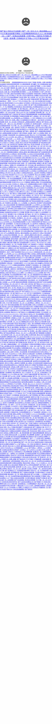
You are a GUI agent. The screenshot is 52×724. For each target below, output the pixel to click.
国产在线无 (7, 297)
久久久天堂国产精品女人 (37, 367)
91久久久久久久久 (35, 337)
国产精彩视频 (39, 418)
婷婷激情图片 (22, 399)
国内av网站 (24, 335)
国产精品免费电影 (9, 333)
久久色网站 (40, 133)
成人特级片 (17, 173)
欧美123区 (31, 159)
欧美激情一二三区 (25, 92)
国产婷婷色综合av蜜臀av (25, 248)
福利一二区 (14, 404)
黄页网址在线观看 (33, 197)
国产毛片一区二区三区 (38, 410)
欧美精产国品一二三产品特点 (12, 393)
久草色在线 (25, 457)
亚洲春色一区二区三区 (24, 218)
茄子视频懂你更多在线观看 (8, 229)
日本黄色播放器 (30, 478)
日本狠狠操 (15, 395)
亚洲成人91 (3, 248)
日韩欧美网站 (32, 163)
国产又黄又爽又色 (16, 186)
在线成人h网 (25, 431)
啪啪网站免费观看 (13, 190)
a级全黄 (23, 468)
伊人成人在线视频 (29, 112)
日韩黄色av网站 (46, 93)
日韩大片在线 (18, 276)
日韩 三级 (24, 284)
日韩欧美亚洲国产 (17, 427)
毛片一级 (43, 195)
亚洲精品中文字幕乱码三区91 (40, 318)
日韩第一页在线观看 (20, 352)
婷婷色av (17, 233)
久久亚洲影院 (22, 434)
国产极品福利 (44, 99)
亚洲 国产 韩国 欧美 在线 (11, 129)
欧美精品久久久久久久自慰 (21, 210)
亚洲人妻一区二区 (24, 389)
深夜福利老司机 (43, 327)
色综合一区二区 (21, 333)
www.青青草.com (37, 205)
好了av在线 (14, 280)
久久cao (5, 487)
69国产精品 (7, 141)
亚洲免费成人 (44, 372)
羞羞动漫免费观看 (21, 282)
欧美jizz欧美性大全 (20, 421)
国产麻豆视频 (22, 159)
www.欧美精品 (4, 150)
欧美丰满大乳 (37, 235)
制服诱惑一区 (43, 487)
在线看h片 (34, 340)
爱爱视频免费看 (33, 385)
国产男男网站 (33, 395)
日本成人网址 (22, 97)
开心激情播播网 (14, 237)
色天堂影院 (38, 159)
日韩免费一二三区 (40, 257)
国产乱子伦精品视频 (37, 389)
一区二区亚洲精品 (23, 344)
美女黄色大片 (45, 380)
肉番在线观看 (33, 374)
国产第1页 (8, 327)
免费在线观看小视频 (35, 316)
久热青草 (18, 195)
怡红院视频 (12, 201)
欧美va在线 (45, 450)
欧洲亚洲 (23, 327)
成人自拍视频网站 (32, 327)
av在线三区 (35, 218)
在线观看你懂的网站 (23, 470)
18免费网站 (8, 372)
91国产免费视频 (44, 206)
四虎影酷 (33, 216)
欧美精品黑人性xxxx (17, 286)
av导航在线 (32, 246)
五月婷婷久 (27, 103)
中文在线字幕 (35, 308)
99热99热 (14, 483)
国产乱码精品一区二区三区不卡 (10, 284)
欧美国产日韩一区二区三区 (12, 335)
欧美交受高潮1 (11, 485)
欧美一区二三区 (34, 348)
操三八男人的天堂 (20, 188)
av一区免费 (43, 299)
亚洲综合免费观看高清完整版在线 (36, 180)
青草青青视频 (6, 408)
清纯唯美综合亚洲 (10, 212)
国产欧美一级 (44, 465)
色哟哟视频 (25, 348)
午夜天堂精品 (22, 133)
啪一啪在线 (17, 288)
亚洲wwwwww (15, 357)
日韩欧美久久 (31, 208)
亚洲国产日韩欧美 (41, 478)
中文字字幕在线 (11, 329)
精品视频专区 (17, 372)
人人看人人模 (38, 359)
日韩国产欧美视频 (37, 365)
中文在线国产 (15, 438)
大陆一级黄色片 (16, 127)
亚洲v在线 (39, 148)
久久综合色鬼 (6, 235)
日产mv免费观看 (8, 233)
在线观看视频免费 (33, 399)
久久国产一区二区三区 (10, 308)
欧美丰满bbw (45, 352)
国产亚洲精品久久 (10, 470)
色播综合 (38, 122)
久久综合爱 (7, 401)
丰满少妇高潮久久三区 (24, 227)
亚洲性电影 (32, 335)
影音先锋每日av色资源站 (23, 402)
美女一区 (11, 231)
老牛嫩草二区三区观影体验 (39, 84)
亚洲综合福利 (37, 124)
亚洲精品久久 (38, 186)
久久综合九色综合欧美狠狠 (35, 154)
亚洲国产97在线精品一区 (33, 265)
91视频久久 (14, 318)
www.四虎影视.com (17, 118)
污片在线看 (44, 312)
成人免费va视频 (11, 459)
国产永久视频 (35, 474)
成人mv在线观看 (27, 288)
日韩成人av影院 (14, 142)
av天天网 (25, 271)
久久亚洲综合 (34, 223)
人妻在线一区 (18, 231)
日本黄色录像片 (40, 472)
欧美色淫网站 (22, 154)
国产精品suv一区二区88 (25, 444)
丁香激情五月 (6, 289)
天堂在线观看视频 (45, 182)
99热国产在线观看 (24, 397)
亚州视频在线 (15, 472)
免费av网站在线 (25, 474)
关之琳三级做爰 (5, 127)
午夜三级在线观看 (12, 146)
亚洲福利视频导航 (44, 340)
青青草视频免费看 (23, 201)
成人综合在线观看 (9, 205)
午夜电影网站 (25, 380)
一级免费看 (10, 255)
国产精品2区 (24, 108)
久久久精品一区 (43, 157)
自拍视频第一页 (11, 223)
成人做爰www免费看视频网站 (28, 90)
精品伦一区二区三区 (14, 468)
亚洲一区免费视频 (45, 156)
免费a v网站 (15, 120)
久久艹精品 (10, 478)
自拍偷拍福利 (19, 410)
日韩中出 (11, 451)
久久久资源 (40, 269)
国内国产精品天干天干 (20, 440)
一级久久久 (10, 124)
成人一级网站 (10, 453)
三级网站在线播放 (26, 376)
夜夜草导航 (3, 288)
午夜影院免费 (35, 222)
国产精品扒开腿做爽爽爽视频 (27, 114)
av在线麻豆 (46, 235)
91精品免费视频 (16, 206)
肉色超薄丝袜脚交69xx (10, 365)
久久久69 (44, 199)
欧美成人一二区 (33, 370)
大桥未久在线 (32, 88)
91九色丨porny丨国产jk (29, 467)
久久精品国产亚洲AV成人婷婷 (15, 419)
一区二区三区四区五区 (30, 276)
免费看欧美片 (46, 286)
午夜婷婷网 (11, 135)
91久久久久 (27, 369)
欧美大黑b (41, 370)
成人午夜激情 (9, 199)
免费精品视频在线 (8, 188)
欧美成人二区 (7, 350)
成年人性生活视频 (20, 199)
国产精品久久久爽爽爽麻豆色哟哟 (29, 312)
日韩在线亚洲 (12, 163)
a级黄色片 (26, 216)
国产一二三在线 (35, 438)
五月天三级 (5, 144)
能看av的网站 (17, 414)
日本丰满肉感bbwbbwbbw (29, 157)
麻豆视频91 (15, 327)
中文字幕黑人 (12, 218)
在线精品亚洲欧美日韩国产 (10, 450)
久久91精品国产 (45, 416)
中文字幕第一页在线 (20, 384)
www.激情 (11, 320)
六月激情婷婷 (46, 293)
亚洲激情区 (33, 210)
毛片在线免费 (4, 157)
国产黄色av (13, 193)
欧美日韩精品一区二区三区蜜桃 (12, 244)
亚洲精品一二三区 (29, 118)
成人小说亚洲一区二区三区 (31, 372)
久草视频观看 (18, 448)
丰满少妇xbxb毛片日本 (38, 103)
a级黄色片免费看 (19, 363)
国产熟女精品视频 (9, 467)
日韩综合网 (47, 442)
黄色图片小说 (12, 214)
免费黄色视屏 (38, 306)
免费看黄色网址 (11, 337)
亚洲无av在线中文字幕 (28, 278)
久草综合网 (47, 359)
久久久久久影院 (5, 206)
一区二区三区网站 (40, 176)
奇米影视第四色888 (34, 352)
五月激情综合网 (23, 171)
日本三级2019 (24, 314)
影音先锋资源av (28, 107)
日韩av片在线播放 (37, 304)
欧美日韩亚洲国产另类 (7, 410)
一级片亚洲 (40, 120)
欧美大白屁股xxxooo (9, 267)
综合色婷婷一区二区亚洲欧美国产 (38, 280)
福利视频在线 (21, 269)
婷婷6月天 (8, 120)
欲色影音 (15, 133)
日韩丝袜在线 (27, 427)
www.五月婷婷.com (6, 222)
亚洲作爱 (18, 467)
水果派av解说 (22, 152)
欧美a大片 (32, 314)
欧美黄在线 (7, 357)
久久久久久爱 (28, 485)
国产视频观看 (40, 333)
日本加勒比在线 (31, 190)
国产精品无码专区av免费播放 (12, 131)
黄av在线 (27, 99)
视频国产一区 (15, 401)
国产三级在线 (13, 114)
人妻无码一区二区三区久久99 (38, 108)
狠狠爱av (39, 286)
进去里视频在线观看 (19, 222)
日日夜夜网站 (34, 156)
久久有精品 (32, 171)
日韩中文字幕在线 (12, 110)
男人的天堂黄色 (39, 188)
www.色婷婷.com (8, 254)
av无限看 (3, 459)
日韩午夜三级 (24, 367)
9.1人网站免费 (30, 333)
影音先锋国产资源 (35, 429)
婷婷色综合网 (12, 434)
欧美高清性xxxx (41, 446)
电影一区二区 (15, 141)
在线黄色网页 (18, 263)
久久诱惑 (17, 446)
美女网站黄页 (43, 240)
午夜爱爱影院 (36, 293)
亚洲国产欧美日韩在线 (43, 338)
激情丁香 (27, 105)
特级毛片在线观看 (27, 93)
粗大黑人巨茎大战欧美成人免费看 (28, 95)
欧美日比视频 (4, 444)
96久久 (4, 425)
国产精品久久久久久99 (19, 295)
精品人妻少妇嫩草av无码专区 (40, 263)
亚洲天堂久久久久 (18, 182)
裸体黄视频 (25, 433)
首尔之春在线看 (13, 465)
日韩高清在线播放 (35, 344)
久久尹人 (5, 191)
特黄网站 (43, 173)
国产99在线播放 (19, 480)
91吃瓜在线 (20, 455)
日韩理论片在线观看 (16, 369)
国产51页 (27, 340)
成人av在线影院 (29, 174)
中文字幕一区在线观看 (43, 278)
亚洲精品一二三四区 (17, 99)
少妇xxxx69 (19, 112)
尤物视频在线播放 (12, 152)
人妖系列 (36, 173)
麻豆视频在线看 (33, 152)
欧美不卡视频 (42, 184)
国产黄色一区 (20, 180)
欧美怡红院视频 (30, 480)
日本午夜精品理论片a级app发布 (15, 301)
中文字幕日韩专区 (25, 310)
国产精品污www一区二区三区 (22, 293)
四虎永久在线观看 (21, 299)
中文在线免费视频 (12, 97)
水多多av (5, 167)
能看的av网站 (35, 182)
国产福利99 (28, 489)
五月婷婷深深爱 (38, 363)
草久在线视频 (24, 246)
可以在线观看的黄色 (16, 274)
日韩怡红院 (20, 122)
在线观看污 (7, 412)
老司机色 (43, 342)
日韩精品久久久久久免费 (43, 118)
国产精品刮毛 (21, 459)
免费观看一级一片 (5, 295)
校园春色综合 (21, 208)
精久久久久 (5, 193)
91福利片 (8, 359)
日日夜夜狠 (5, 274)
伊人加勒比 (37, 382)
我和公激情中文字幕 (27, 357)
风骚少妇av (27, 144)
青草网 (27, 212)
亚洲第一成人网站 (35, 331)
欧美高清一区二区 (18, 303)
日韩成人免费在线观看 (38, 254)
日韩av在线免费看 (7, 421)
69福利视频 (45, 459)
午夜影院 (47, 220)
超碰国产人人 (13, 444)
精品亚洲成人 (22, 323)
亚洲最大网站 (21, 329)
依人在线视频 (9, 480)
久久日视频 (20, 212)
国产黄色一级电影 (28, 131)
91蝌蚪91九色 (12, 248)
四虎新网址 (30, 188)
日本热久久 (15, 184)
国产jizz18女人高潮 (14, 376)
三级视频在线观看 (39, 485)
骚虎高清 (46, 467)
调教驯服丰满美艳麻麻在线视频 (10, 391)
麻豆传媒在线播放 (35, 255)
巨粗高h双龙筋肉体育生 (9, 482)
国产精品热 (40, 401)
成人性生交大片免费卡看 (43, 329)
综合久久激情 (34, 212)
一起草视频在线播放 (9, 148)
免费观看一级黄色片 (9, 269)
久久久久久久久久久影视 (26, 86)
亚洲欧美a (36, 451)
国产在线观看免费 (44, 152)
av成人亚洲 (9, 352)
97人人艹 (16, 101)
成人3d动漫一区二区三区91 (36, 97)
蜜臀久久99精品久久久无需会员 (28, 487)
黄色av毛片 (47, 440)
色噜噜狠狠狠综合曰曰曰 (20, 82)
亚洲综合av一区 (44, 90)
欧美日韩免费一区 (37, 144)
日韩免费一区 (7, 90)
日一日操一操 (31, 346)
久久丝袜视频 (43, 212)
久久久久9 (34, 414)
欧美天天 (24, 127)
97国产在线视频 (16, 252)
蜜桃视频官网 (29, 455)
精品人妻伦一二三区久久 (16, 105)
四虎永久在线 (45, 344)
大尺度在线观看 (33, 141)
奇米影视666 (18, 107)
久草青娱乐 (10, 384)
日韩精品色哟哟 (24, 116)
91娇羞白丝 (24, 141)
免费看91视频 (30, 338)
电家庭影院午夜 (38, 274)
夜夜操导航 (17, 442)
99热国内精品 (6, 385)
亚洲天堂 (13, 455)
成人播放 (6, 369)
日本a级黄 (6, 286)
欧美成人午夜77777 (29, 289)
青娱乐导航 (26, 463)
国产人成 (27, 410)
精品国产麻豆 (33, 129)
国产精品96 (25, 255)
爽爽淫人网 (40, 163)
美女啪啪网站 (40, 314)
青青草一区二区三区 (6, 442)
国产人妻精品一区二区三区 (38, 116)
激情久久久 (20, 387)
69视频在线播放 (33, 184)
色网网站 (43, 348)
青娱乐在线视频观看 (38, 393)
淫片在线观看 (39, 419)
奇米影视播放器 (39, 139)
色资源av (35, 378)
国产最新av (17, 255)
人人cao (25, 448)
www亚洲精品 (29, 303)
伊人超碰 (5, 434)
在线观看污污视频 (40, 476)
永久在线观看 (20, 453)
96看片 (2, 120)
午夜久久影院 (6, 246)
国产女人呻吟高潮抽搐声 (31, 465)
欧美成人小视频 (16, 359)
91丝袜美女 (30, 421)
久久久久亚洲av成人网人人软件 (18, 374)
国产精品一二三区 (9, 195)
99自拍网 (40, 467)
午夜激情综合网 (25, 416)
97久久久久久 (44, 397)
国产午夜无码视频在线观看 (39, 105)
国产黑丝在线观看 (35, 201)
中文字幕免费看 (31, 269)
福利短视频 (14, 239)
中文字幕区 (29, 459)
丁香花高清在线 (23, 169)
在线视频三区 (37, 267)
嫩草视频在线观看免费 (28, 446)
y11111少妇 (26, 263)
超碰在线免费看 (19, 478)
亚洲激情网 (33, 161)
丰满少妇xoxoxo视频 (41, 250)
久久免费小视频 (13, 171)
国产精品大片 (39, 357)
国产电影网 (8, 440)
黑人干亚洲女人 (28, 186)
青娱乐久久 (14, 312)
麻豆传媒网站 (25, 233)
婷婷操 (43, 323)
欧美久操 (20, 148)
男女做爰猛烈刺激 (15, 382)
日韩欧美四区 (35, 99)
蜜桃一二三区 (20, 176)
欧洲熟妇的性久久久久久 (41, 107)
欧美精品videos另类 (13, 425)
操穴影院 (39, 208)
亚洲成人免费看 (8, 433)
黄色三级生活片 (10, 271)
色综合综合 (33, 431)
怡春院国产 (25, 161)
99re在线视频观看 (15, 178)
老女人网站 (23, 425)
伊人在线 (20, 337)
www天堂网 (11, 282)
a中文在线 (42, 197)
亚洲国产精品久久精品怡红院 (37, 167)
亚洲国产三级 (39, 434)
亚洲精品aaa (15, 246)
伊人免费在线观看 (5, 133)
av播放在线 (19, 485)
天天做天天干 (30, 329)
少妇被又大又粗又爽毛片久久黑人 (19, 191)
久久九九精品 (18, 103)
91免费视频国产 (32, 483)
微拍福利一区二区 (13, 474)
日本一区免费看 (26, 401)
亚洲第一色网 (41, 82)
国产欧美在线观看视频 (18, 436)
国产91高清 (46, 169)
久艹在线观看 (35, 412)
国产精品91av (29, 176)
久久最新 (40, 190)
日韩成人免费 (15, 367)
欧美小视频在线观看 (26, 406)
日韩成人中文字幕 (42, 150)
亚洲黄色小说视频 (43, 161)
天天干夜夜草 (26, 414)
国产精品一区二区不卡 (32, 214)
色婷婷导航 (37, 93)
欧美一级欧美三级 (45, 218)
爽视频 (20, 465)
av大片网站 (40, 246)
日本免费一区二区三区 (13, 321)
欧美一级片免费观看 (34, 323)
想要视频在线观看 (43, 261)
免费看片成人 (12, 167)
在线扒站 (45, 331)
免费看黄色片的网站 (20, 197)
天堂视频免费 (44, 470)
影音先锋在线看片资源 (10, 323)
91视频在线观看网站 (18, 265)
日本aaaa (9, 210)
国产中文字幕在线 (8, 276)
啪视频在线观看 (10, 257)
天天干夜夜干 (7, 395)
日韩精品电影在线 (27, 173)
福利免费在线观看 (27, 382)
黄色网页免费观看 (17, 289)
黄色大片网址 (9, 363)
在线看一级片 (32, 133)
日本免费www (13, 487)
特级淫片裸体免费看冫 (39, 310)
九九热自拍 (3, 331)
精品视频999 (30, 436)
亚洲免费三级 (40, 112)
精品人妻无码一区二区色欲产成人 (11, 220)
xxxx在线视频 (26, 259)
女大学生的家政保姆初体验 (30, 206)
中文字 (42, 178)
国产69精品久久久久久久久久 (31, 291)
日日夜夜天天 (27, 124)
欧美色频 (9, 414)
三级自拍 (43, 297)
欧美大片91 (7, 483)
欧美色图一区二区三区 (15, 216)
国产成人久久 (15, 416)
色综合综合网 (43, 95)
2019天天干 (39, 384)
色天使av (23, 190)
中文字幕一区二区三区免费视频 (21, 125)
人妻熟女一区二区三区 (41, 303)
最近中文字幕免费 (15, 157)
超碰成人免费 (45, 174)
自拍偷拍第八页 (22, 165)
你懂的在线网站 (17, 463)
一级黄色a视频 (28, 235)
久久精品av (5, 165)
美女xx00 (38, 174)
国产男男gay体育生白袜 (22, 320)
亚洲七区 (34, 402)
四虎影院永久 (43, 385)
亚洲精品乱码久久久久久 (11, 261)
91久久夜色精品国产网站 (22, 254)
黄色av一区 (5, 178)
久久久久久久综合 (5, 184)
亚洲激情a (39, 353)
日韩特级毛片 (18, 451)
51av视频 (15, 90)
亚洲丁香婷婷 (10, 88)
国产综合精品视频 (25, 304)
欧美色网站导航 (28, 231)
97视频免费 (37, 459)
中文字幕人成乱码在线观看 (12, 93)
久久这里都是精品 (23, 229)
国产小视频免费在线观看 (43, 131)
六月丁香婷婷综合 (32, 325)
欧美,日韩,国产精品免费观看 (29, 142)
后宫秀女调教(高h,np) (34, 295)
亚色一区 (11, 288)
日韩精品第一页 (33, 404)
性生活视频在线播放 (43, 453)
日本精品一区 (24, 450)
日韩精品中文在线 (42, 289)
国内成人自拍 (6, 306)
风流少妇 (11, 446)
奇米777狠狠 (32, 82)
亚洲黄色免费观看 (20, 346)
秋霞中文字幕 (35, 397)
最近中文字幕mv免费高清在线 (28, 240)
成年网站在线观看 (33, 237)
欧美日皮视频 (35, 178)
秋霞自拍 (44, 295)
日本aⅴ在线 (11, 112)
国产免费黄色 (43, 141)
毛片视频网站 (9, 107)
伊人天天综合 (23, 101)
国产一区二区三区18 (27, 442)
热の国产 (46, 144)
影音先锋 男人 (24, 395)
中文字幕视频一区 (13, 108)
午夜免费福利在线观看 (20, 350)
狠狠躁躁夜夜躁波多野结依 (20, 297)
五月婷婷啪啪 (14, 116)
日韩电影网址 (46, 408)
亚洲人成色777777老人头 (25, 139)
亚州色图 (6, 116)
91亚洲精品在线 (42, 171)
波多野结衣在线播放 (43, 461)
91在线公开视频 (32, 468)
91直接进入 (44, 412)
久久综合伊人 (14, 406)
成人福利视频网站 (20, 338)
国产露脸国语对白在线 (18, 306)
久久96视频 (48, 137)
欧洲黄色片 (37, 444)
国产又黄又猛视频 (46, 282)
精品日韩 (26, 337)
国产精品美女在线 (15, 278)
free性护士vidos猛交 (35, 450)
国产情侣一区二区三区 (38, 146)
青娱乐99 (9, 489)
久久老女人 (32, 242)
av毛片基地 (23, 237)
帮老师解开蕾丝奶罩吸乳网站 (34, 137)
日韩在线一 (10, 263)
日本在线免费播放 (15, 457)
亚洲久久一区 (45, 463)
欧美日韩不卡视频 (10, 227)
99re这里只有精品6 (29, 148)
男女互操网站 (16, 348)
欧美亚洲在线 (14, 150)
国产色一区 (36, 376)
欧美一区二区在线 (24, 318)
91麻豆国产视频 (11, 242)
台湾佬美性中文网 (28, 359)
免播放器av (42, 223)
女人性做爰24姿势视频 (12, 378)
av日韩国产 (47, 246)
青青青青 (44, 350)
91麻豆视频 (22, 239)
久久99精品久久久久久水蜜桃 (34, 272)
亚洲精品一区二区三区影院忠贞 (28, 355)
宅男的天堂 (35, 227)
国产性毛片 (14, 159)
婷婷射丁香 (36, 406)
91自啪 (48, 472)
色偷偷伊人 (34, 244)
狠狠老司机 (14, 412)
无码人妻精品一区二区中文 (30, 195)
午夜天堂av (43, 308)
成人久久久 (31, 384)
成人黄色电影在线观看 (10, 389)
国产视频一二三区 (40, 86)
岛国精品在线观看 (15, 431)
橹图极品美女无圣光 (27, 321)
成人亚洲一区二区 (21, 88)
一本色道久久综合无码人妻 (27, 150)
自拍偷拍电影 (22, 280)
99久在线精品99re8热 (22, 135)
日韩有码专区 (38, 231)
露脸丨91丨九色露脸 (20, 203)
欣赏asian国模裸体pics (12, 310)
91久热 (28, 222)
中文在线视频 (35, 416)
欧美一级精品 (35, 387)
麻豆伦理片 (30, 306)
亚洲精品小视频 (38, 220)
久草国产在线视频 (45, 227)
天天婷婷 (33, 191)
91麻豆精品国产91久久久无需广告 (18, 331)
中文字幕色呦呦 (41, 135)
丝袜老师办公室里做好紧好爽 (16, 325)
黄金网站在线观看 (5, 348)
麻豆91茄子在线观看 (43, 335)
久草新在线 (20, 214)
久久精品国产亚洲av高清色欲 (40, 110)
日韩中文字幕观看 (10, 387)
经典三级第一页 (22, 163)
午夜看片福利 (24, 408)
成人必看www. (19, 137)
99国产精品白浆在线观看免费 (22, 361)
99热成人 (41, 244)
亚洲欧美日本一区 (24, 146)
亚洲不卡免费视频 (8, 402)
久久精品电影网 (25, 84)
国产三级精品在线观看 (27, 472)
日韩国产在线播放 (12, 355)
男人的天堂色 (22, 404)
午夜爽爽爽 (46, 316)
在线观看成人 (25, 438)
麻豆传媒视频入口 (33, 299)
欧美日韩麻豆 (24, 261)
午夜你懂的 (11, 429)
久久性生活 (25, 156)
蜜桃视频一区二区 (17, 235)
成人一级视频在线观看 (33, 199)
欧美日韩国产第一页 (27, 418)
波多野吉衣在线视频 (39, 361)
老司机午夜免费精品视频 (13, 418)
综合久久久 (20, 267)
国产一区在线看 (29, 225)
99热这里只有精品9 (40, 455)
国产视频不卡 (38, 482)
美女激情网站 (35, 369)
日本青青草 (32, 261)
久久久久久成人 (23, 167)
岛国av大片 (23, 184)
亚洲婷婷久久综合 (32, 193)
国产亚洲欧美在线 (21, 342)
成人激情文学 (34, 233)
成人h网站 (29, 363)
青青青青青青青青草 (12, 84)
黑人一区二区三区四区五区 (37, 101)
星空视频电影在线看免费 (23, 205)
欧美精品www (24, 129)
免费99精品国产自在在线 (21, 316)
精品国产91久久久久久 (16, 174)
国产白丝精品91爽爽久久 (42, 436)
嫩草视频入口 (43, 193)
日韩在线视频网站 (18, 489)
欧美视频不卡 (36, 92)
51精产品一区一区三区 (43, 346)
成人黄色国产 (18, 124)
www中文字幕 (39, 225)
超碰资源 (21, 365)
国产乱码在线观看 (34, 271)
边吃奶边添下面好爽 (16, 144)
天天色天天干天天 (9, 299)
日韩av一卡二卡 (36, 463)
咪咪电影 (28, 387)
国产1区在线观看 (5, 438)
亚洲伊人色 (26, 244)
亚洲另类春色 (9, 103)
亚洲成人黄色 (4, 139)
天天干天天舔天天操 (34, 350)
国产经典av (32, 448)
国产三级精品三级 (38, 427)
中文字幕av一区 (46, 125)
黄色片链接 (17, 156)
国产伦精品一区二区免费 (36, 440)
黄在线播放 (41, 414)
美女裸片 (15, 240)
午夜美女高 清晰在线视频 (16, 340)
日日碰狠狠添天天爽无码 (28, 120)
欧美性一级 (17, 433)
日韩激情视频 (7, 240)
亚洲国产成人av (27, 220)
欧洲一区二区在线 (10, 122)
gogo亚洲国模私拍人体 (12, 250)
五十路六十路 (26, 178)
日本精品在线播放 (24, 308)
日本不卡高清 (15, 380)
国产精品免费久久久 (36, 229)
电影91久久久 (10, 176)
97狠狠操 (27, 182)
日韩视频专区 (39, 421)
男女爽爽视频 (27, 451)
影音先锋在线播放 (13, 304)
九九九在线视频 (11, 180)
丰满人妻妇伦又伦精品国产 (27, 353)
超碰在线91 (31, 127)
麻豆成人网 (12, 161)
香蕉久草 (28, 365)
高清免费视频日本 (25, 412)
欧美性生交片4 (20, 257)
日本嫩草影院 (19, 225)
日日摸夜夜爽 (30, 419)
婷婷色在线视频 (35, 380)
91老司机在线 (42, 423)
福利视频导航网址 (24, 110)
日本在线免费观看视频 (10, 399)
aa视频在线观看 (30, 122)
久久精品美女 (32, 203)
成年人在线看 (35, 125)
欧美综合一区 (7, 293)
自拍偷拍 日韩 (12, 208)
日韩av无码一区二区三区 (28, 461)
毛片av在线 (11, 370)
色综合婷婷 (28, 267)
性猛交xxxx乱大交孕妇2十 (8, 95)
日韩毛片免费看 (5, 280)
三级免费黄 (29, 301)
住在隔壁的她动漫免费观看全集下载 (22, 476)
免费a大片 (13, 165)
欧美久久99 (10, 156)
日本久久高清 (44, 237)
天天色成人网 (32, 165)
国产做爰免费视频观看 (37, 433)
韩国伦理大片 (7, 316)
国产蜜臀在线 (30, 257)
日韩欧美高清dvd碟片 (14, 259)
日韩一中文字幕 (7, 303)
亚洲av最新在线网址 (35, 169)
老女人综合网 (6, 380)
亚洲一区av (7, 427)
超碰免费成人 (37, 301)
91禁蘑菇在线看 (34, 297)
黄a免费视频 (35, 259)
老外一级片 (46, 148)
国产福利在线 (10, 342)
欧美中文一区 (35, 470)
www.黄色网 (6, 406)
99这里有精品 (42, 276)
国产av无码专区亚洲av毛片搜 (35, 239)
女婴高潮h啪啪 (15, 461)
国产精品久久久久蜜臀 (16, 272)
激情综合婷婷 (39, 442)
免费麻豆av (32, 408)
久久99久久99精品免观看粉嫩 (30, 391)
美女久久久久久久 (27, 252)
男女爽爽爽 (30, 434)
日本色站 (30, 284)
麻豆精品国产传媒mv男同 (19, 385)
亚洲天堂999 (44, 271)
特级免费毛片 (9, 338)
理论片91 (32, 135)
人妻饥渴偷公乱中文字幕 (38, 320)
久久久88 (18, 271)
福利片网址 (46, 205)
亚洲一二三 (12, 139)
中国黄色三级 (9, 203)
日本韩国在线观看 (30, 453)
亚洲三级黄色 (33, 423)
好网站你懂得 (22, 193)
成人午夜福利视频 (13, 92)
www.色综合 (15, 408)
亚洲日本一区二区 (33, 342)
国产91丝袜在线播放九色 (26, 482)
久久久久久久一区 (25, 378)
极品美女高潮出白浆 (22, 223)
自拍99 (4, 423)
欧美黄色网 (47, 389)
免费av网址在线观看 (6, 361)
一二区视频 (43, 474)
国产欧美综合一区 (12, 169)
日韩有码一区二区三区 (27, 250)
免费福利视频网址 (43, 402)
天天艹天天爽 (27, 393)
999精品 (39, 408)
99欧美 (19, 161)
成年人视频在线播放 (9, 344)
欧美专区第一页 (34, 457)
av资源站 (36, 248)
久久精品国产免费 (30, 286)
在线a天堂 (18, 291)
